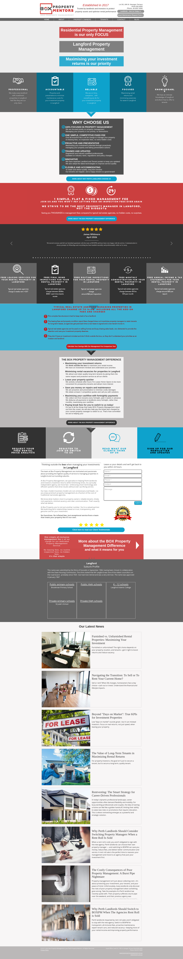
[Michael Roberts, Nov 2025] (54, 257)
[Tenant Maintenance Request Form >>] (130, 15)
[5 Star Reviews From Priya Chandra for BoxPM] (70, 257)
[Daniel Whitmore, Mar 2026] (35, 257)
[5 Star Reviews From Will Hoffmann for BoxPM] (98, 257)
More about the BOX (96, 541)
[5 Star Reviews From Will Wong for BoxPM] (84, 257)
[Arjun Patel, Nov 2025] (56, 257)
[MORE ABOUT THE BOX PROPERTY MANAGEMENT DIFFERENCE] (91, 218)
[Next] (171, 243)
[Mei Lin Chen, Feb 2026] (40, 257)
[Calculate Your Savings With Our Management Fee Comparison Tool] (91, 346)
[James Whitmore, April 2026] (33, 257)
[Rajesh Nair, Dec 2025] (49, 257)
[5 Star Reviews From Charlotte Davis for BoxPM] (105, 257)
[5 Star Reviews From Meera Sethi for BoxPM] (110, 257)
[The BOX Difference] (89, 558)
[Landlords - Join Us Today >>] (130, 11)
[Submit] (138, 503)
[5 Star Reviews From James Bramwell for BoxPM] (77, 257)
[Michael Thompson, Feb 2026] (42, 257)
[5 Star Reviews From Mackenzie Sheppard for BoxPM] (75, 257)
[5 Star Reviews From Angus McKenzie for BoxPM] (117, 257)
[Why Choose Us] (91, 558)
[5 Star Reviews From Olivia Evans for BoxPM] (147, 257)
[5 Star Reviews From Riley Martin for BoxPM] (138, 257)
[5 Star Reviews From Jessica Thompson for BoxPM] (103, 257)
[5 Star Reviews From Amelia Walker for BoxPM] (89, 257)
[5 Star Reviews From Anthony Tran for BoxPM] (68, 257)
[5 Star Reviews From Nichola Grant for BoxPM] (91, 257)
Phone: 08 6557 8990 (135, 8)
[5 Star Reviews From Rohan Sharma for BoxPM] (133, 257)
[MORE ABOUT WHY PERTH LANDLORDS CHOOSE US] (91, 178)
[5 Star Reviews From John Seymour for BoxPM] (82, 257)
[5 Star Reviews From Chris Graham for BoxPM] (124, 257)
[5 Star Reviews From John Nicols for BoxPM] (140, 257)
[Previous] (11, 243)
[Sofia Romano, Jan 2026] (47, 257)
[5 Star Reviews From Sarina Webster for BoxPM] (96, 257)
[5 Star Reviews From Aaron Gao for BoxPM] (63, 257)
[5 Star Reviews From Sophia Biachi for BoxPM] (112, 257)
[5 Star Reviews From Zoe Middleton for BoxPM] (119, 257)
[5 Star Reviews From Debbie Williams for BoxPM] (145, 257)
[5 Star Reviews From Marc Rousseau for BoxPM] (131, 257)
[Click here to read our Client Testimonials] (91, 529)
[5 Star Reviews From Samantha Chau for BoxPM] (126, 257)
